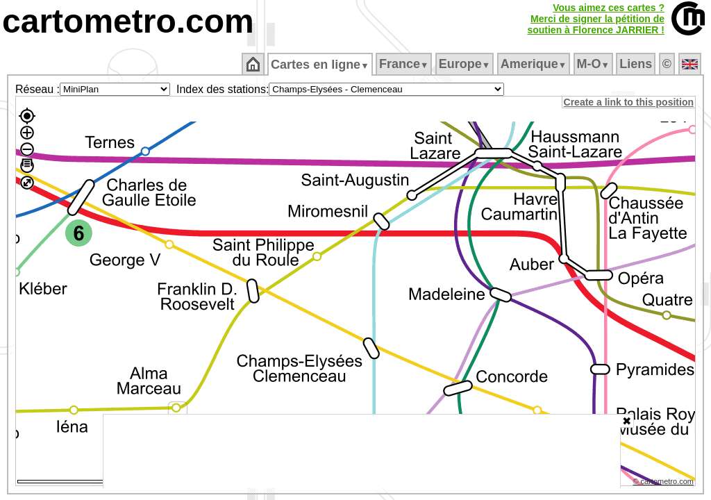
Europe (465, 64)
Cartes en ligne (321, 65)
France (404, 64)
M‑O (594, 64)
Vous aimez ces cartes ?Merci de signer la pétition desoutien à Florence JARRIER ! (595, 18)
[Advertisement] (361, 451)
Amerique (534, 64)
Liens (637, 64)
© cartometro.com (664, 483)
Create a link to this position (629, 102)
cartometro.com (128, 21)
